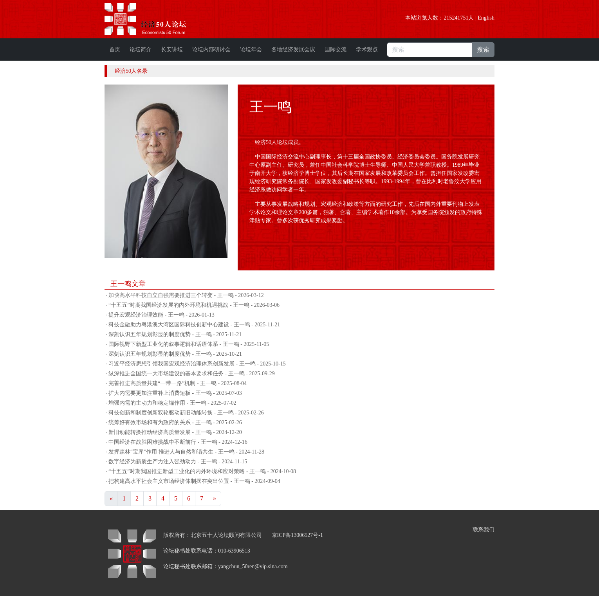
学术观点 (367, 49)
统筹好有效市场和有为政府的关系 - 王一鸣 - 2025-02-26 (175, 422)
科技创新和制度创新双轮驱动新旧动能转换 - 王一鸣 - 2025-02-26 (186, 413)
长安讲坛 (172, 49)
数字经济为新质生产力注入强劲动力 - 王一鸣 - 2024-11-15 (177, 462)
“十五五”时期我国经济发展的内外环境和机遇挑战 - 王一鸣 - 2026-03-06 (194, 305)
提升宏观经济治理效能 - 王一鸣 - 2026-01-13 (161, 315)
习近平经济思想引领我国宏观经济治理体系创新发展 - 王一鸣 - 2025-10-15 (197, 364)
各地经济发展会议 (293, 49)
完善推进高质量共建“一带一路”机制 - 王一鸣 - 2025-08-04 (177, 383)
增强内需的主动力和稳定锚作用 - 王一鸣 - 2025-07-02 (172, 403)
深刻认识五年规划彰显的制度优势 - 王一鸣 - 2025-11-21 (175, 334)
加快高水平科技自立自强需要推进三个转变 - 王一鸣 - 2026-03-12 (186, 295)
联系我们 (483, 530)
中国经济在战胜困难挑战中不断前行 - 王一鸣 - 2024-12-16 (177, 442)
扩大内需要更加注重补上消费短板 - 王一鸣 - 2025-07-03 (175, 393)
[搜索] (429, 49)
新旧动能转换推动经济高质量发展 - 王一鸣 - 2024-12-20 (175, 432)
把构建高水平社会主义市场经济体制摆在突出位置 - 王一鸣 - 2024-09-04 (194, 481)
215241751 (456, 18)
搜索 (483, 49)
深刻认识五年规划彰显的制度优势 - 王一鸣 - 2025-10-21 (175, 354)
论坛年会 (251, 49)
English (486, 18)
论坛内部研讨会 (211, 49)
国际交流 (335, 49)
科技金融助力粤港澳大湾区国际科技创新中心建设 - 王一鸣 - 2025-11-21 (194, 325)
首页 (114, 49)
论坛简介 (141, 49)
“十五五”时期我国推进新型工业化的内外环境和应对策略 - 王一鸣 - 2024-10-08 (202, 471)
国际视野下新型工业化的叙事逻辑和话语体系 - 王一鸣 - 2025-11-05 (188, 344)
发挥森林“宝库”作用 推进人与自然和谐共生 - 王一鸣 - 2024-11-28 (186, 452)
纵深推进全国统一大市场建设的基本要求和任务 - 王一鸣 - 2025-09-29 (191, 373)
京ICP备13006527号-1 (297, 535)
